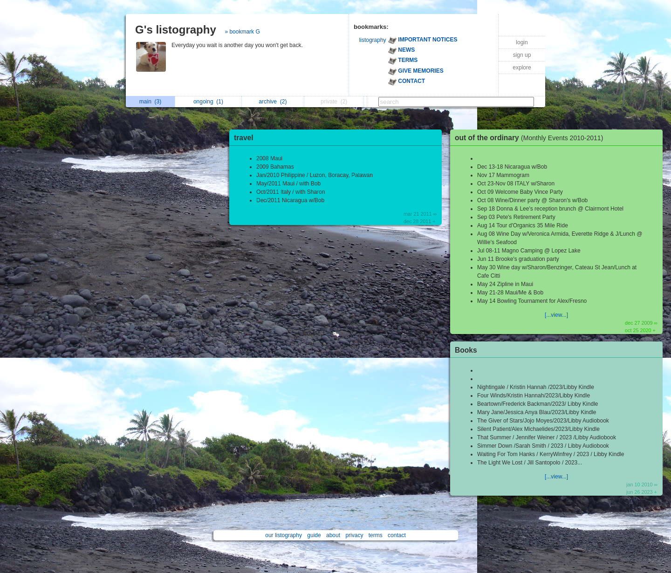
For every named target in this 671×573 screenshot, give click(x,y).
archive (273, 101)
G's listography (175, 29)
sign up (522, 55)
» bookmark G (242, 31)
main (150, 101)
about (333, 535)
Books (466, 350)
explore (522, 67)
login (521, 42)
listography (372, 40)
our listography (283, 535)
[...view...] (556, 315)
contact (397, 535)
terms (376, 535)
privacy (354, 535)
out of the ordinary (531, 138)
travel (243, 138)
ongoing (208, 101)
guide (314, 535)
